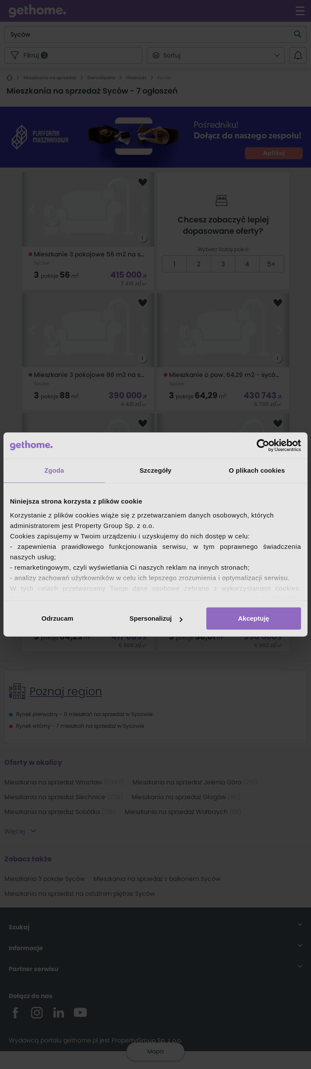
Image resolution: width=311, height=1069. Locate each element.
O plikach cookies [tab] (257, 470)
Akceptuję (253, 618)
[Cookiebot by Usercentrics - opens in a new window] (263, 445)
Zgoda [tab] (54, 470)
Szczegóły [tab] (155, 470)
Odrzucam (57, 618)
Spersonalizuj (155, 618)
